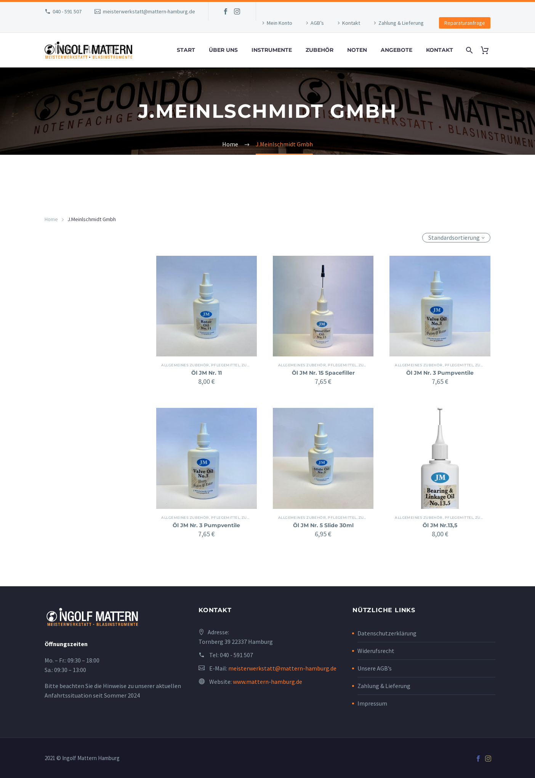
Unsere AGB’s (374, 668)
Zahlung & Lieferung (401, 22)
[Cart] (487, 50)
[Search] (468, 50)
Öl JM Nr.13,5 (440, 525)
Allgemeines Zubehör (188, 365)
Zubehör (319, 50)
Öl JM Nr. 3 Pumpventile (440, 372)
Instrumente (271, 50)
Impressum (372, 703)
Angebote (396, 50)
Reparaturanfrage (464, 22)
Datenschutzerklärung (386, 633)
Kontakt (351, 22)
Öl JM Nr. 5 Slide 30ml (323, 525)
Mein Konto (279, 22)
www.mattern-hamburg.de (267, 681)
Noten (357, 50)
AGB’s (317, 22)
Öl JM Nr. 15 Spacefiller (323, 372)
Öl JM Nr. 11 (206, 372)
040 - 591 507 (67, 11)
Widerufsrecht (375, 650)
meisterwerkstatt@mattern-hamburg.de (149, 11)
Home (51, 219)
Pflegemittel (227, 365)
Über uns (223, 50)
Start (186, 50)
